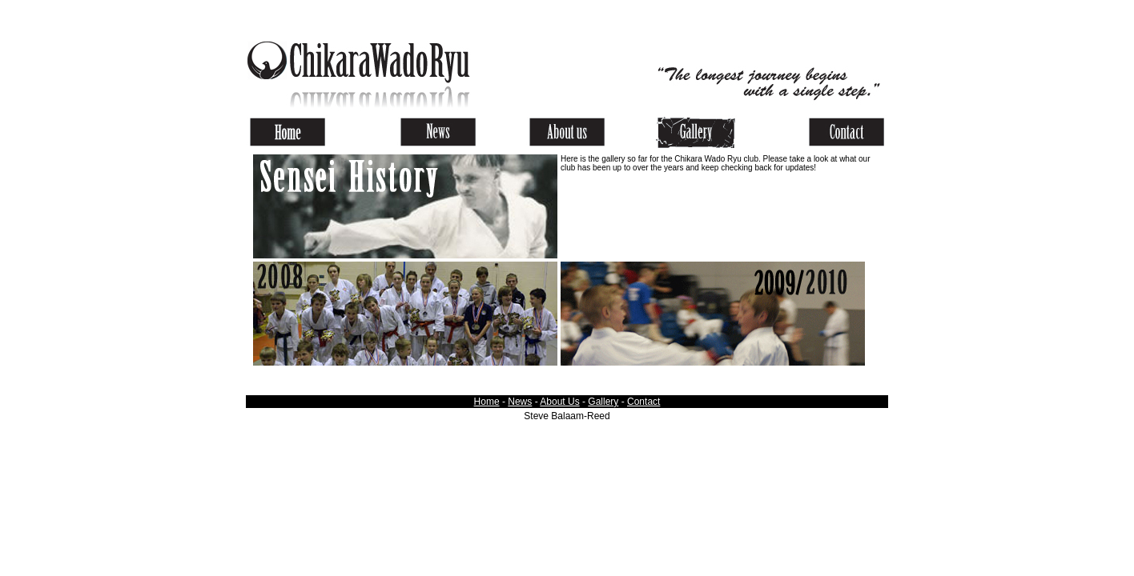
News (520, 401)
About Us (559, 401)
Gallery (603, 401)
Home (487, 401)
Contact (643, 401)
